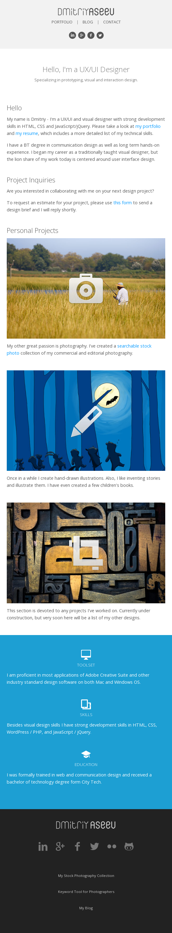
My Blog (86, 908)
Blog (88, 22)
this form (122, 203)
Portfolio (62, 22)
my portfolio (148, 126)
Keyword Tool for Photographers (86, 891)
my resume (27, 133)
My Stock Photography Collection (86, 875)
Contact (112, 22)
